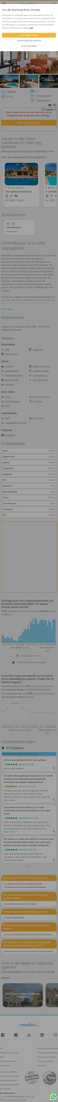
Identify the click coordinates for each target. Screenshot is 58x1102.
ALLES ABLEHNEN (29, 46)
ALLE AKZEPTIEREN (29, 35)
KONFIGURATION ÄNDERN (29, 40)
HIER (31, 28)
